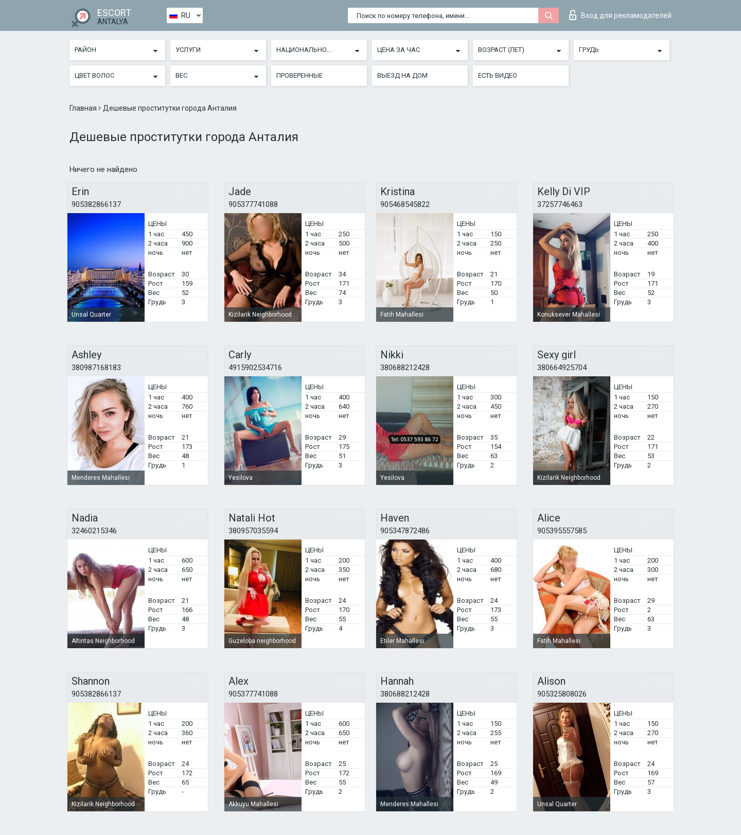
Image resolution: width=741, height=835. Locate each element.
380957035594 (253, 530)
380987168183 (96, 367)
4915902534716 (255, 367)
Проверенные (299, 75)
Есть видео (497, 75)
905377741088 (253, 204)
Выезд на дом (402, 75)
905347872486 (405, 530)
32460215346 (94, 530)
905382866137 (96, 204)
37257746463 (560, 204)
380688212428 (405, 367)
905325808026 (562, 694)
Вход (620, 15)
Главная (83, 108)
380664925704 (562, 367)
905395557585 (562, 530)
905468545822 (405, 204)
